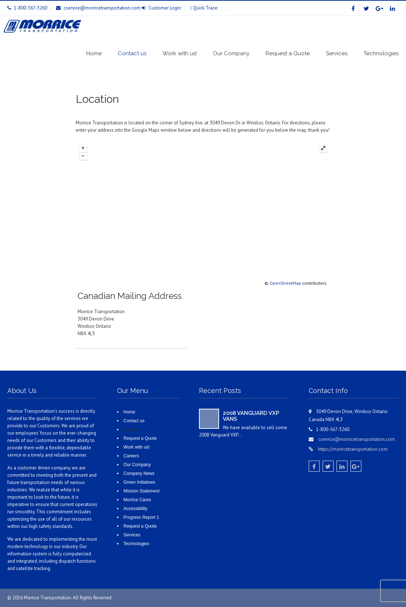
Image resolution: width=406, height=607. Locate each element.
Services (336, 53)
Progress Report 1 (141, 517)
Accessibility (135, 508)
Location (132, 429)
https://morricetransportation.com (353, 449)
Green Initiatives (139, 482)
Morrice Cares (137, 499)
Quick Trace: (205, 8)
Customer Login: (165, 8)
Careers (131, 455)
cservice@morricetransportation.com (102, 8)
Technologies (381, 53)
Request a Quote (288, 53)
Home (94, 53)
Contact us (132, 53)
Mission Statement (142, 491)
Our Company (231, 53)
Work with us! (179, 53)
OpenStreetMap (285, 283)
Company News (139, 473)
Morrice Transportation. (48, 598)
